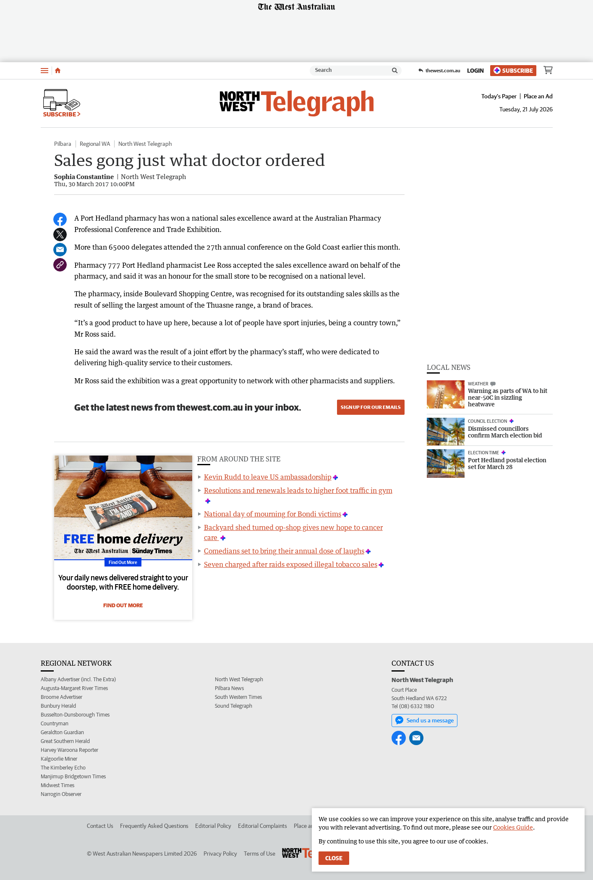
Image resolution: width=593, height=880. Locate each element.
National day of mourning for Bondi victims (272, 514)
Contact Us (100, 825)
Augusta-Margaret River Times (74, 688)
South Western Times (238, 697)
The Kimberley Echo (63, 767)
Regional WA (95, 143)
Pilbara (62, 143)
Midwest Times (57, 785)
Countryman (54, 723)
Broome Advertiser (61, 697)
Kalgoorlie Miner (59, 759)
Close (333, 858)
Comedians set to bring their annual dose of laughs (284, 551)
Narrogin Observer (61, 794)
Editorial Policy (213, 825)
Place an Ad (538, 96)
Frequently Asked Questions (154, 825)
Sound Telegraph (233, 706)
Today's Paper (499, 96)
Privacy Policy (220, 853)
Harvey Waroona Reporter (69, 750)
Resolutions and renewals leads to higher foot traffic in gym (298, 490)
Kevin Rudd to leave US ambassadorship (268, 477)
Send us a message (424, 720)
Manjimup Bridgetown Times (73, 776)
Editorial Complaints (262, 825)
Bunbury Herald (58, 706)
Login (475, 70)
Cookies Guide (513, 827)
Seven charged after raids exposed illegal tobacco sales (290, 564)
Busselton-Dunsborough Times (75, 714)
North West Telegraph (145, 143)
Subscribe (513, 70)
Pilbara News (229, 688)
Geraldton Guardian (62, 732)
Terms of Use (259, 853)
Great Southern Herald (65, 741)
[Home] (58, 71)
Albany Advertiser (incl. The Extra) (78, 679)
